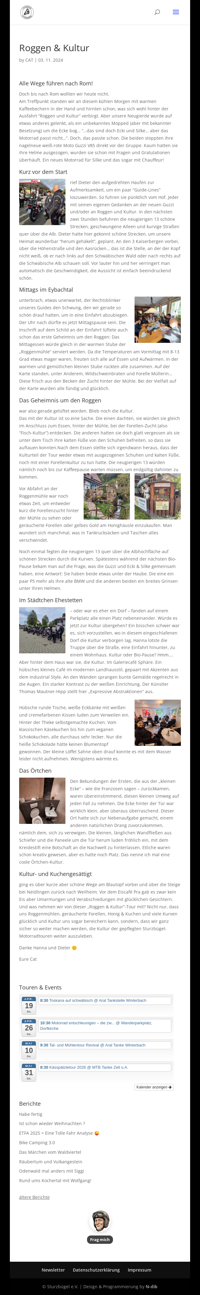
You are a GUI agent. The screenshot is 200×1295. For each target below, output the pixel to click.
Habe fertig (30, 1114)
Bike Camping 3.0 (37, 1142)
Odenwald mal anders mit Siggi (51, 1171)
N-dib (151, 1286)
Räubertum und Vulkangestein (50, 1162)
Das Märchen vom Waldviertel (50, 1152)
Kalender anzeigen (153, 1087)
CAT (29, 60)
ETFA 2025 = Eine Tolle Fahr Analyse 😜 (59, 1133)
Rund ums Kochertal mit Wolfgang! (55, 1180)
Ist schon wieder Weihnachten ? (52, 1123)
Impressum (139, 1270)
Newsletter (53, 1270)
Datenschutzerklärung (96, 1270)
